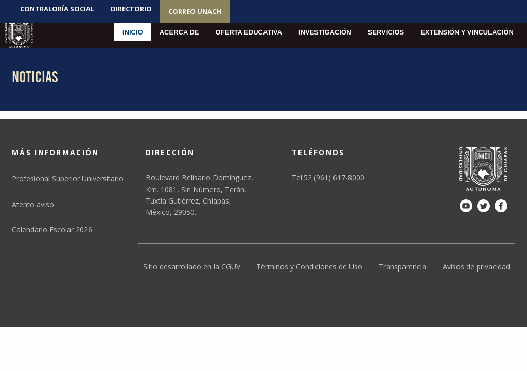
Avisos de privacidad (476, 267)
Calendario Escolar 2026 (52, 229)
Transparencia (402, 267)
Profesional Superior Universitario (68, 178)
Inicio (132, 32)
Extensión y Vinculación (467, 32)
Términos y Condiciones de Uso (309, 267)
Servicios (386, 32)
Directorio (131, 8)
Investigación (325, 32)
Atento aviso (33, 204)
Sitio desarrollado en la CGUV (191, 267)
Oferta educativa (249, 32)
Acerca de (179, 32)
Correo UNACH (194, 11)
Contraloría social (57, 8)
